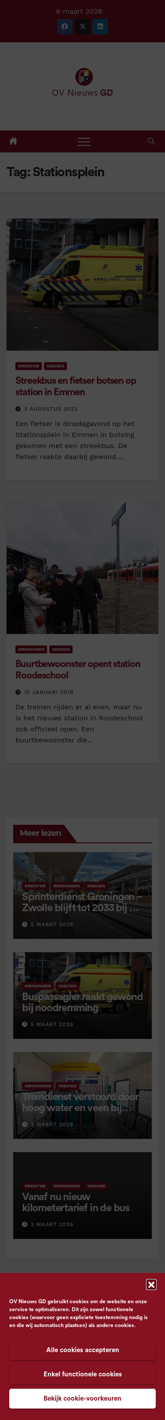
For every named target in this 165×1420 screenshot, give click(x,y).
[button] (151, 1284)
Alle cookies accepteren (82, 1350)
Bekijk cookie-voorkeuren (82, 1398)
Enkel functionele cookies (83, 1374)
